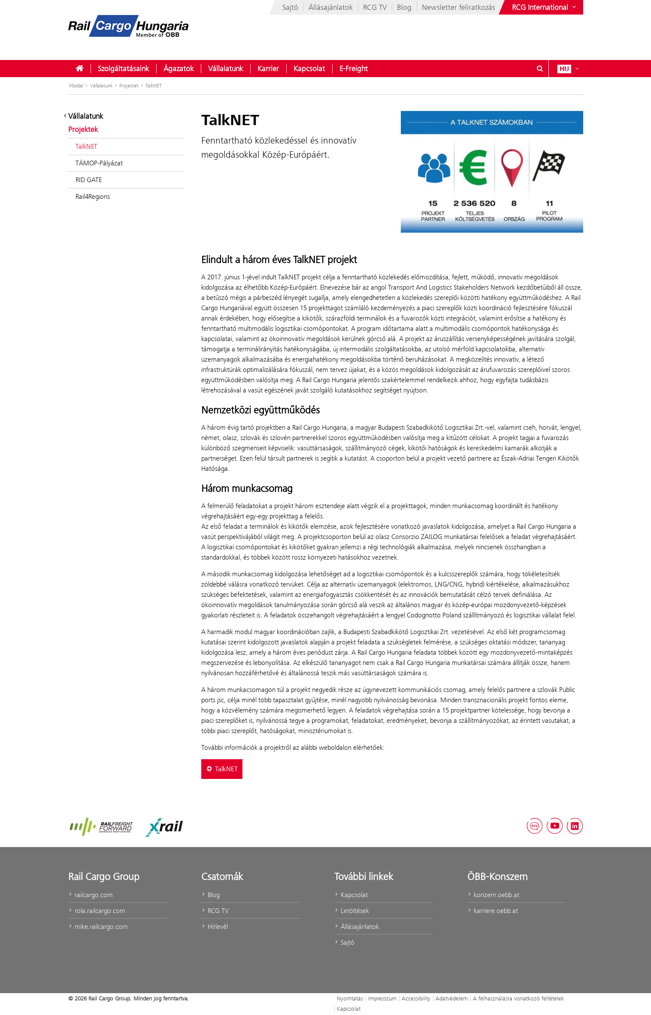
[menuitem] (79, 68)
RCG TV (375, 7)
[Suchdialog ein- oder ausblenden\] (540, 68)
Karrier (268, 68)
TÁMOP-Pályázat (99, 163)
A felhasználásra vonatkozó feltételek (518, 998)
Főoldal (76, 86)
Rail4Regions (93, 196)
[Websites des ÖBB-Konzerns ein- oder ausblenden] (545, 7)
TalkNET (153, 86)
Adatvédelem (452, 998)
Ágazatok (179, 68)
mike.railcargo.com (98, 926)
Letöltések (351, 911)
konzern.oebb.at (493, 895)
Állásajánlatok (331, 7)
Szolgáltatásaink (123, 68)
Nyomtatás (350, 998)
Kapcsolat (309, 68)
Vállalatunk (225, 68)
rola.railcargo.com (96, 911)
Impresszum (382, 998)
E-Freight (353, 68)
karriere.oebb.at (492, 911)
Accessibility (416, 998)
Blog (404, 7)
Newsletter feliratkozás (458, 7)
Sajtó (290, 7)
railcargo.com (90, 895)
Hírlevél (214, 926)
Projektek (129, 86)
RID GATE (89, 180)
